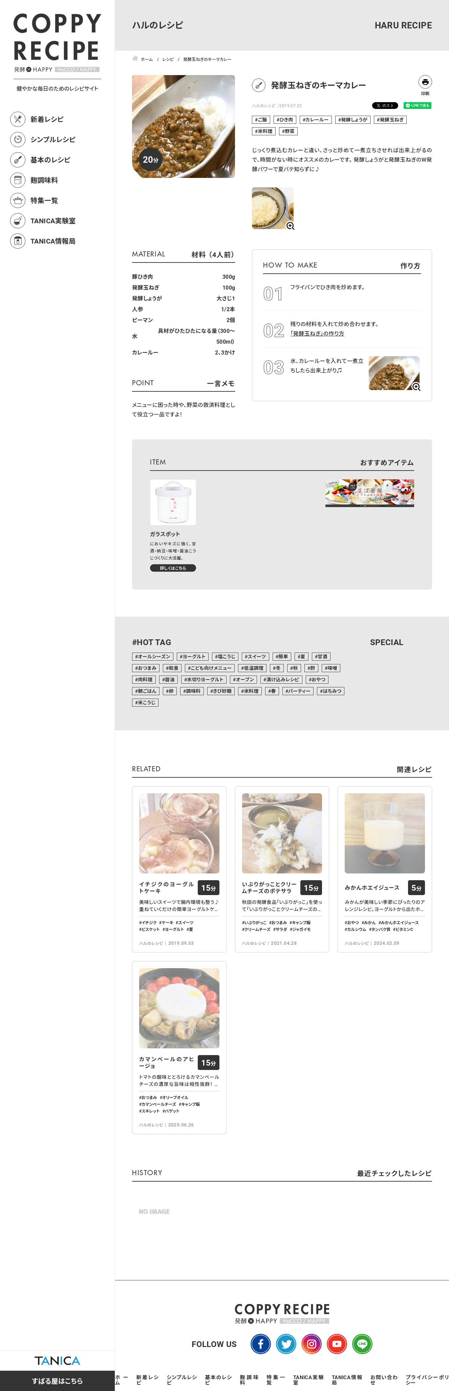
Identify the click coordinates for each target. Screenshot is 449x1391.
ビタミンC (404, 929)
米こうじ (146, 702)
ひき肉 (286, 119)
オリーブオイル (175, 1097)
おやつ (318, 679)
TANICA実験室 (53, 220)
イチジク (149, 922)
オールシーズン (154, 656)
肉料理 (145, 679)
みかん (370, 922)
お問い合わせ (384, 1380)
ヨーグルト (194, 656)
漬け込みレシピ (282, 679)
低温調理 (254, 668)
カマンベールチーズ (159, 1104)
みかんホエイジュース (372, 887)
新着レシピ (47, 119)
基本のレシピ (50, 159)
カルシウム (356, 929)
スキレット (151, 1111)
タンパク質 (381, 929)
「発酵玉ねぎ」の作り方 (317, 333)
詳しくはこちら (173, 568)
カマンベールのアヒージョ (166, 1062)
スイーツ (257, 656)
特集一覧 (44, 200)
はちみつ (332, 691)
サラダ (281, 929)
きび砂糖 (222, 691)
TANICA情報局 (53, 240)
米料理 (265, 131)
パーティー (299, 691)
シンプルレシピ (53, 139)
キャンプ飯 (301, 922)
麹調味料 (44, 180)
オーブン (245, 679)
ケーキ (167, 922)
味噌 (332, 668)
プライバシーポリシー (427, 1380)
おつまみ (147, 668)
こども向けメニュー (211, 668)
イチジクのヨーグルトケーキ (166, 887)
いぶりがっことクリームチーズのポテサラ (269, 887)
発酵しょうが (354, 119)
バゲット (172, 1111)
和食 (174, 668)
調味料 (193, 691)
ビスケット (151, 929)
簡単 (283, 656)
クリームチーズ (257, 929)
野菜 (290, 131)
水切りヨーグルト (205, 679)
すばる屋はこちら (57, 1380)
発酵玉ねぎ (392, 119)
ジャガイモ (301, 929)
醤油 (170, 679)
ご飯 (262, 119)
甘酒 (322, 656)
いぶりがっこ (255, 922)
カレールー (317, 119)
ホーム (121, 1380)
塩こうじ (226, 656)
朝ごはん (147, 691)
